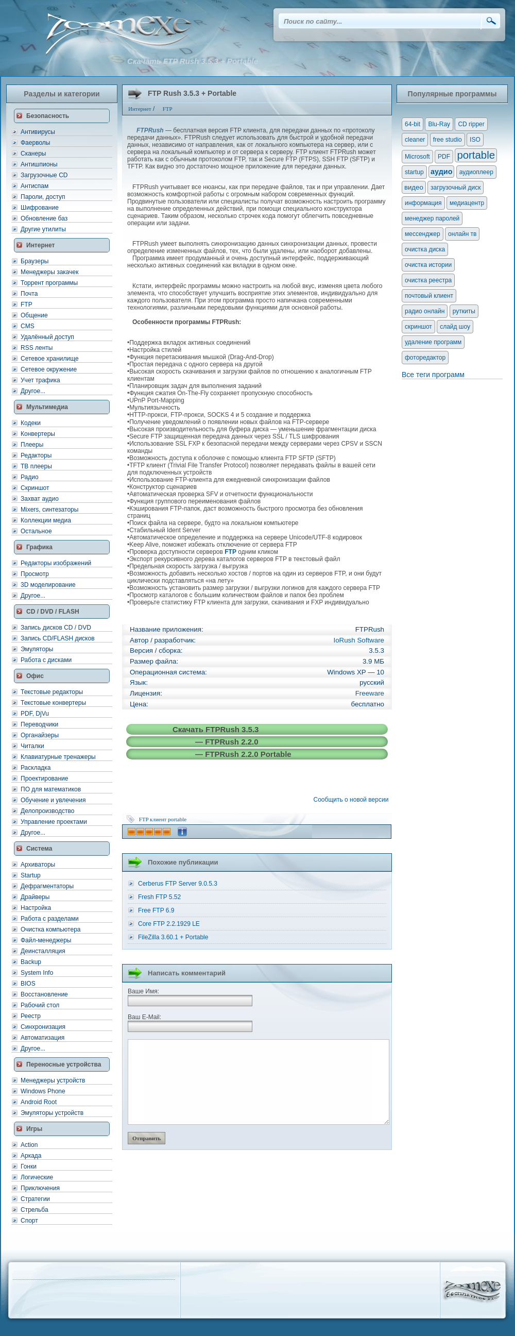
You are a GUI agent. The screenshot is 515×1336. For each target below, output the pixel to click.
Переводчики (39, 724)
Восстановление (44, 994)
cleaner (415, 139)
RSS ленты (37, 347)
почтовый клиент (429, 295)
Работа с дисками (46, 660)
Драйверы (35, 897)
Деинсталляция (43, 951)
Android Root (39, 1102)
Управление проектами (54, 821)
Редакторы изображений (56, 563)
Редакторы (36, 455)
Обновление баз (44, 218)
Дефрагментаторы (47, 886)
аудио (441, 171)
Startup (31, 875)
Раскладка (36, 767)
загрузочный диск (455, 187)
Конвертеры (38, 433)
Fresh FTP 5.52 (159, 897)
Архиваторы (38, 864)
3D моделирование (48, 584)
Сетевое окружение (49, 369)
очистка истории (428, 264)
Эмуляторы (37, 649)
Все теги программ (433, 374)
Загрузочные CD (44, 175)
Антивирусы (38, 132)
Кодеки (31, 423)
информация (423, 203)
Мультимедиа (47, 407)
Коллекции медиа (46, 520)
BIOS (28, 983)
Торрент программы (49, 282)
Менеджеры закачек (49, 272)
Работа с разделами (50, 918)
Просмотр (35, 574)
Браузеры (34, 261)
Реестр (31, 1016)
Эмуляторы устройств (52, 1113)
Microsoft (417, 156)
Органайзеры (40, 735)
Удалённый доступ (47, 337)
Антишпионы (39, 164)
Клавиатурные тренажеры (58, 756)
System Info (37, 972)
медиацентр (467, 203)
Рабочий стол (40, 1005)
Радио (30, 477)
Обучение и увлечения (53, 800)
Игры (34, 1128)
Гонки (29, 1166)
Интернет (40, 245)
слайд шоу (455, 326)
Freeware (369, 693)
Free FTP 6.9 (156, 910)
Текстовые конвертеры (53, 702)
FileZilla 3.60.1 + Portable (173, 937)
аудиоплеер (476, 172)
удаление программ (433, 342)
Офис (35, 676)
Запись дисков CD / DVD (56, 627)
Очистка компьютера (50, 929)
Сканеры (33, 153)
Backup (31, 962)
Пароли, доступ (43, 196)
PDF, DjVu (35, 713)
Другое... (33, 391)
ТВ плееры (36, 466)
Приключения (40, 1188)
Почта (29, 293)
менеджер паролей (432, 218)
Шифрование (40, 207)
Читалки (32, 746)
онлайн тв (462, 234)
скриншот (418, 326)
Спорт (29, 1220)
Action (29, 1144)
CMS (28, 326)
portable (177, 819)
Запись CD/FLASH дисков (58, 638)
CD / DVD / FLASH (52, 611)
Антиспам (34, 186)
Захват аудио (40, 498)
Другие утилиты (43, 229)
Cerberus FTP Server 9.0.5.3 (177, 883)
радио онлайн (424, 311)
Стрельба (34, 1209)
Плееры (32, 444)
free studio (447, 139)
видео (413, 187)
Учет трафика (40, 380)
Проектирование (44, 778)
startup (414, 172)
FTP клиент (153, 819)
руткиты (464, 311)
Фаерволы (35, 142)
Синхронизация (43, 1026)
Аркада (31, 1155)
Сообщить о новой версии (353, 799)
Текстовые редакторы (52, 692)
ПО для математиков (51, 789)
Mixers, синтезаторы (49, 509)
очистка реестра (428, 280)
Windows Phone (43, 1091)
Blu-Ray (439, 124)
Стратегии (35, 1199)
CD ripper (471, 124)
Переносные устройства (63, 1064)
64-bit (412, 124)
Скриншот (35, 488)
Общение (34, 315)
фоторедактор (425, 357)
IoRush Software (358, 640)
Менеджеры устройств (53, 1080)
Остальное (36, 531)
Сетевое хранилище (50, 358)
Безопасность (47, 116)
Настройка (36, 907)
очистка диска (425, 249)
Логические (37, 1177)
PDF (444, 156)
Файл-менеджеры (46, 940)
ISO (475, 139)
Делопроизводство (47, 811)
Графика (39, 547)
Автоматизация (42, 1037)
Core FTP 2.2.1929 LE (169, 923)
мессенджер (422, 234)
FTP (26, 304)
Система (39, 848)
